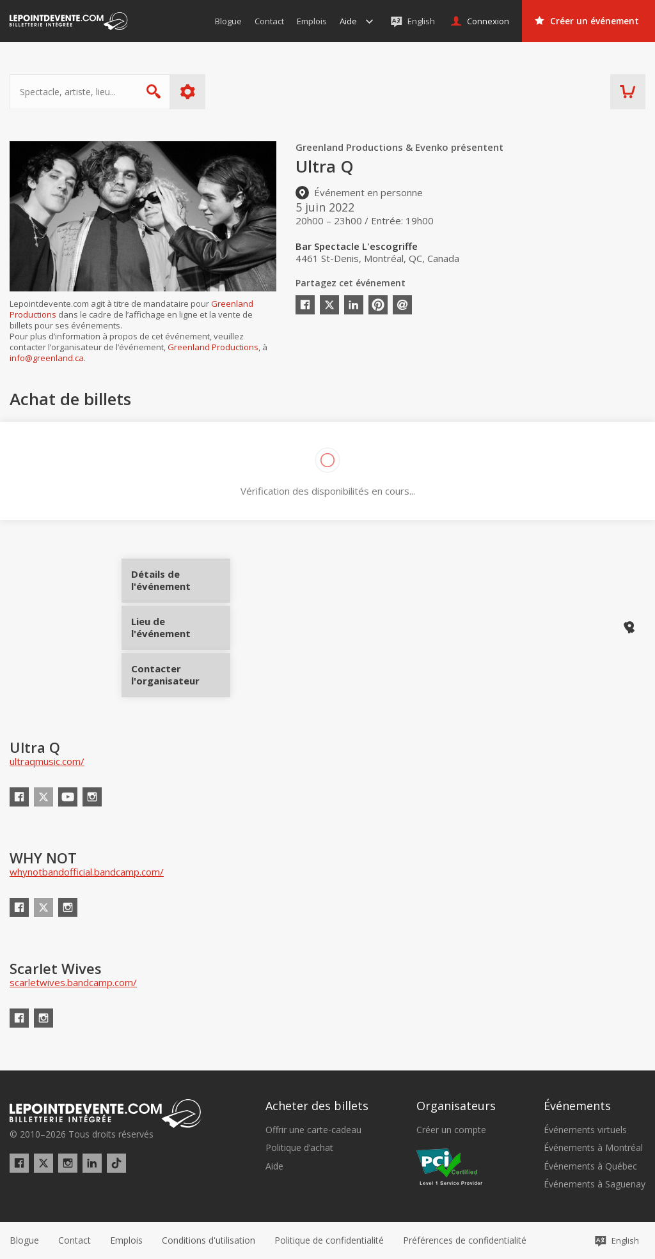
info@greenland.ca (47, 358)
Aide (274, 1166)
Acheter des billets (316, 1105)
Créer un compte (451, 1130)
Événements (577, 1105)
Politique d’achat (299, 1148)
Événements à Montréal (593, 1148)
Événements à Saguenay (594, 1184)
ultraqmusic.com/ (47, 761)
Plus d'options (187, 91)
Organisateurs (456, 1105)
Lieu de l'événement (180, 627)
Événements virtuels (585, 1130)
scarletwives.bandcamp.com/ (73, 982)
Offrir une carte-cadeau (313, 1130)
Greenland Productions (213, 347)
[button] (464, 1240)
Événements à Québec (590, 1166)
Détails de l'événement (180, 585)
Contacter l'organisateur (180, 670)
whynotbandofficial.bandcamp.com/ (87, 871)
